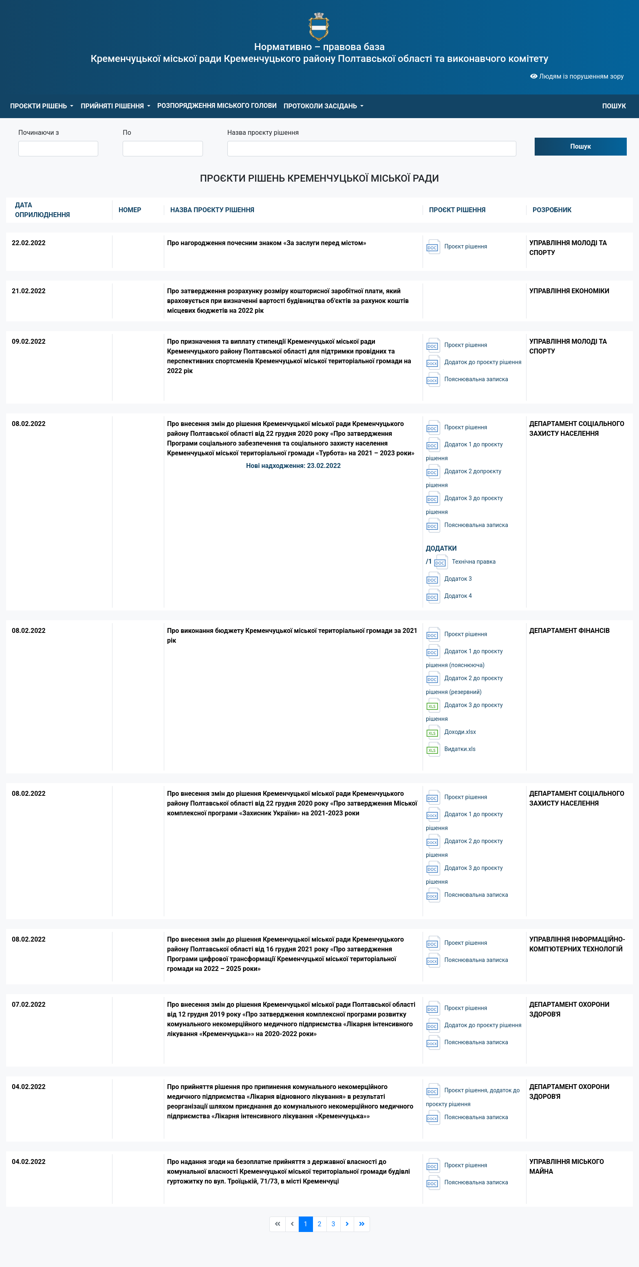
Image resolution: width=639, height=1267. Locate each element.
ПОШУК (614, 106)
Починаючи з (38, 132)
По (127, 132)
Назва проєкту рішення (263, 132)
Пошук (581, 146)
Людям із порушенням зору (577, 76)
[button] (42, 106)
